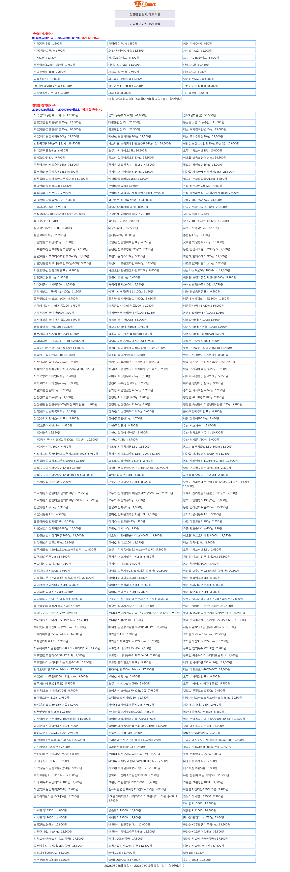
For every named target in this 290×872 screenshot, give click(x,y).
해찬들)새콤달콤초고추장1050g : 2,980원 (60, 460)
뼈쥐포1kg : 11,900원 (121, 852)
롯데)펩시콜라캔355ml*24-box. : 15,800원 (60, 627)
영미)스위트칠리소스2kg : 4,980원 (129, 584)
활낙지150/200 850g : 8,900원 (53, 228)
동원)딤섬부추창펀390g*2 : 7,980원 (130, 249)
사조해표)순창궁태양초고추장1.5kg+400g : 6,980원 (66, 453)
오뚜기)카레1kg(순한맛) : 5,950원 (129, 683)
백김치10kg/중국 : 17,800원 (126, 838)
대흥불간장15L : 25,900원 (124, 122)
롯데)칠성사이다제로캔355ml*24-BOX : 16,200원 (214, 613)
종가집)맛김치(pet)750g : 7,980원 (204, 817)
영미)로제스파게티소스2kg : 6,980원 (56, 584)
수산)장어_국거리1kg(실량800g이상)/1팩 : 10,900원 (66, 439)
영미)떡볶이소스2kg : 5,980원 (201, 577)
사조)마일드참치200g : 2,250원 (202, 521)
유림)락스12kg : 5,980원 (123, 185)
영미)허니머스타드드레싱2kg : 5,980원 (58, 598)
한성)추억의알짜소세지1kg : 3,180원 (56, 418)
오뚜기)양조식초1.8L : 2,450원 (202, 549)
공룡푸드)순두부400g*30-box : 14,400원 (59, 347)
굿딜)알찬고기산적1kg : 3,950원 (54, 242)
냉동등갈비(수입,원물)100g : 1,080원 (131, 305)
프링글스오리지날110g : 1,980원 (128, 697)
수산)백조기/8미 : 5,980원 (199, 425)
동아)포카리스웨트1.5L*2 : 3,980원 (55, 613)
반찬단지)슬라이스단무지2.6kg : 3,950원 (133, 362)
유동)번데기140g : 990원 (123, 528)
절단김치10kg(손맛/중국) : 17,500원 (205, 838)
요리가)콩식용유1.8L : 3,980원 (202, 514)
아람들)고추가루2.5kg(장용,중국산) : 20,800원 (211, 570)
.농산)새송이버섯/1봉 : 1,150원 (53, 85)
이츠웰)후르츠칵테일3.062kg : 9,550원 (207, 535)
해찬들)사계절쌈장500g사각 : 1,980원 (207, 453)
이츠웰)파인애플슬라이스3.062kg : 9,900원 (135, 535)
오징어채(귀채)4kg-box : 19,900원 (129, 214)
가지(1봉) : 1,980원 (45, 57)
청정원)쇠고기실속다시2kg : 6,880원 (131, 556)
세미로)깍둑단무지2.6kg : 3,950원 (129, 376)
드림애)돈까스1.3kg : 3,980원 (126, 256)
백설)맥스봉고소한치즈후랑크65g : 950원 (209, 362)
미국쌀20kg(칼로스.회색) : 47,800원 (56, 115)
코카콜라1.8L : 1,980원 (122, 634)
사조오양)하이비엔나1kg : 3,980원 (55, 376)
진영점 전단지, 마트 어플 (145, 14)
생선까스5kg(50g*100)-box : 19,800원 (207, 270)
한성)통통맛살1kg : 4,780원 (125, 418)
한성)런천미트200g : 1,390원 (126, 542)
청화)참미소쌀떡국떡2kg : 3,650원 (55, 411)
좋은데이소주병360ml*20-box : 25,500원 (59, 739)
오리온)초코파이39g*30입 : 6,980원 (56, 690)
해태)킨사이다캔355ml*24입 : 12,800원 (208, 662)
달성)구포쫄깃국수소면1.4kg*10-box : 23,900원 (138, 467)
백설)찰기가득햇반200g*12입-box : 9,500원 (61, 676)
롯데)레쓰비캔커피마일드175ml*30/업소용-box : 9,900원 (144, 613)
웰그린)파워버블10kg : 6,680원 (53, 185)
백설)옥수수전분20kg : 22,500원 (203, 136)
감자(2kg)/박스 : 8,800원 (123, 57)
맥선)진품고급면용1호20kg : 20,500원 (57, 129)
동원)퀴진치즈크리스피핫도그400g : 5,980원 (62, 256)
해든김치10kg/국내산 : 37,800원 (203, 845)
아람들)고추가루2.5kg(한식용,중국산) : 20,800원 (64, 577)
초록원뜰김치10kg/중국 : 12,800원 (130, 845)
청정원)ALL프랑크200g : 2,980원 (203, 397)
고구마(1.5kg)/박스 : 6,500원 (201, 57)
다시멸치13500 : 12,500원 (199, 803)
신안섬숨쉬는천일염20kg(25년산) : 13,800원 (211, 143)
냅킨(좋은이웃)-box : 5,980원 (52, 761)
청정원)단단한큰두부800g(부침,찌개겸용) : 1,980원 (65, 404)
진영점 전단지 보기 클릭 (145, 23)
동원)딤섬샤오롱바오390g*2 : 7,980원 (207, 249)
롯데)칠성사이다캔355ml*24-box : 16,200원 (61, 620)
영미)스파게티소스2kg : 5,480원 (203, 584)
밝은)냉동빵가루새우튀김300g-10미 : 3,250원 (62, 263)
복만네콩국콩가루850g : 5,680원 (203, 711)
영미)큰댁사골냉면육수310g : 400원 (56, 725)
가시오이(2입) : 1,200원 (197, 50)
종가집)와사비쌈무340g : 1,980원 (204, 390)
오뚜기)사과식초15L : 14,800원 (127, 150)
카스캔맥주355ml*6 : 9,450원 (52, 747)
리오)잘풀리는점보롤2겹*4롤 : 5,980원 (58, 768)
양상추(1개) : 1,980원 (47, 78)
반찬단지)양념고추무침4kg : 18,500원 (132, 831)
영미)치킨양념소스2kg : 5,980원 (54, 591)
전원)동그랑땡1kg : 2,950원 (51, 277)
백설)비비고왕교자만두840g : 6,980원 (132, 263)
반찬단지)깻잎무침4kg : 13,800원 (129, 824)
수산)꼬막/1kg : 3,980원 (123, 439)
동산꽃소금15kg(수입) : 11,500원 (203, 122)
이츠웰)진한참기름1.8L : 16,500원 (129, 446)
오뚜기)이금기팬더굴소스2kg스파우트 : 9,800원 (213, 598)
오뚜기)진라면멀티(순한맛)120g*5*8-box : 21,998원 (66, 500)
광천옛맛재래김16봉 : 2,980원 (202, 704)
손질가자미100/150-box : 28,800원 (205, 206)
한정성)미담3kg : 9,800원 (124, 563)
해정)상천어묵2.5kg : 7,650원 (201, 418)
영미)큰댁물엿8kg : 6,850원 (51, 150)
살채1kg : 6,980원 (194, 852)
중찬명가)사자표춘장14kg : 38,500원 (57, 164)
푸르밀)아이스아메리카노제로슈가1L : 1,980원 (63, 662)
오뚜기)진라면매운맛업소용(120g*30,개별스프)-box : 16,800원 (216, 484)
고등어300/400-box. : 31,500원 (203, 199)
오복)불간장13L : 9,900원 (49, 157)
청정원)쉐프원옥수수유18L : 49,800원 (132, 164)
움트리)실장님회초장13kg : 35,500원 (131, 157)
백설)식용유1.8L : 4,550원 (50, 514)
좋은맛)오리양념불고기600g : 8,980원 (132, 298)
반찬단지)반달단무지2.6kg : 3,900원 (56, 362)
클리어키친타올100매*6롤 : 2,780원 (56, 796)
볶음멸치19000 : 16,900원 (125, 810)
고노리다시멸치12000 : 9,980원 (203, 796)
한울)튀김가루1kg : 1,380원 (125, 507)
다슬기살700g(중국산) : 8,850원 (128, 206)
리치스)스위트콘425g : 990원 (126, 521)
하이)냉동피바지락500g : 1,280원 (55, 284)
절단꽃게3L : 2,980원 (196, 214)
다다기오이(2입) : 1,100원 (124, 64)
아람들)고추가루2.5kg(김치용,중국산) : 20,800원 (138, 570)
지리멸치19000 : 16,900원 (50, 817)
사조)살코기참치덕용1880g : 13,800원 (58, 528)
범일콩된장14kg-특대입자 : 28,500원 (57, 143)
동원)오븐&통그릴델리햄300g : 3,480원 (208, 347)
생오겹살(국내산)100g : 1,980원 (128, 326)
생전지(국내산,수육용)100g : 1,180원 (57, 333)
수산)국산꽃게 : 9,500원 (123, 425)
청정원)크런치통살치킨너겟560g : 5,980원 (209, 277)
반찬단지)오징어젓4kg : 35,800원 (204, 831)
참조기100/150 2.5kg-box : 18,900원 (206, 221)
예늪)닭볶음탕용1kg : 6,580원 (201, 291)
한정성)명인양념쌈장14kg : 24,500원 (131, 171)
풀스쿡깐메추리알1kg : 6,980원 (202, 411)
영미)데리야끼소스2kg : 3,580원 (128, 577)
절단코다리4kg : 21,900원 (50, 235)
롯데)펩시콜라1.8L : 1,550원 (125, 620)
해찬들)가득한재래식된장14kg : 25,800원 (209, 171)
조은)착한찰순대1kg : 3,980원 (52, 390)
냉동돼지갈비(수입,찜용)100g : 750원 (57, 305)
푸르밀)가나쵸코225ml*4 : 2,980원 (130, 648)
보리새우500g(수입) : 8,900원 (52, 852)
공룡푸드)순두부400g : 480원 (201, 340)
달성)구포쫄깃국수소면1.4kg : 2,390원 (58, 467)
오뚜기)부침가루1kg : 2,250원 (52, 481)
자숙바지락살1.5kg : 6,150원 (201, 228)
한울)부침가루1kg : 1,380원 (51, 507)
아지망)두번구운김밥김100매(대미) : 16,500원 (62, 718)
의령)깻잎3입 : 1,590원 (48, 43)
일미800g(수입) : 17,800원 (124, 859)
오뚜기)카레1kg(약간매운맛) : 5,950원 (206, 683)
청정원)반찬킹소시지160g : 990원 (129, 404)
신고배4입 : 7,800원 (195, 92)
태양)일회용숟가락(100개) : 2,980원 (56, 789)
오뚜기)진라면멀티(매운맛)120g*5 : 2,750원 (61, 493)
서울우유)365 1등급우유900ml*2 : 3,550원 (209, 627)
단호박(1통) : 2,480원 (196, 64)
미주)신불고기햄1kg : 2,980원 (127, 355)
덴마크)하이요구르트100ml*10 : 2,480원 (208, 606)
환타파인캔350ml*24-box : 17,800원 (131, 669)
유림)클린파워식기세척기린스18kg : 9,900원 (136, 192)
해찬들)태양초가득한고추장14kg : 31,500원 (61, 178)
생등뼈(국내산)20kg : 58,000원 (127, 319)
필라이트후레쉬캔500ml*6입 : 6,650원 (207, 747)
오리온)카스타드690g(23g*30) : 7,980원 (133, 690)
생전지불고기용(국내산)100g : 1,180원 (58, 291)
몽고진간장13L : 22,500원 (124, 129)
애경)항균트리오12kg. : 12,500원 (128, 178)
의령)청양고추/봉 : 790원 (49, 50)
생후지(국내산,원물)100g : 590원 (203, 333)
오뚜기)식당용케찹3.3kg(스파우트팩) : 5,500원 (137, 549)
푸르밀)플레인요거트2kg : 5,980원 (129, 662)
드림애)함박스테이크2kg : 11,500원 (205, 256)
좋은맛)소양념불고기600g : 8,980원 (56, 298)
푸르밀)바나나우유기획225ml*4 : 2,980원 (134, 655)
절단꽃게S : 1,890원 (46, 221)
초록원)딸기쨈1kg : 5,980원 (125, 732)
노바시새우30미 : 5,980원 (50, 206)
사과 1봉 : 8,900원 (119, 92)
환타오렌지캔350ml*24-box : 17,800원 (58, 669)
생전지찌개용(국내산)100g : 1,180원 (131, 291)
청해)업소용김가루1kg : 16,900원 (204, 725)
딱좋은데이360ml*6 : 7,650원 (201, 732)
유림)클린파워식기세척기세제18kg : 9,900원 (211, 192)
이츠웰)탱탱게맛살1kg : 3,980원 (203, 383)
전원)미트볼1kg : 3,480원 (124, 277)
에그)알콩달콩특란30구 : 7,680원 (54, 199)
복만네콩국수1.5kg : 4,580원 (126, 474)
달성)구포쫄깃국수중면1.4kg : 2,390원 (207, 467)
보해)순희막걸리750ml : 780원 (202, 754)
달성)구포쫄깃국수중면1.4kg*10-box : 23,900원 (63, 474)
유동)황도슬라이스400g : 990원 (203, 528)
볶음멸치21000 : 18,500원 (199, 810)
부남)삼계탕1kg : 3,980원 (124, 676)
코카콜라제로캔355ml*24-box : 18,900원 (134, 641)
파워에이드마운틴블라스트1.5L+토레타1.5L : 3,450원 (67, 648)
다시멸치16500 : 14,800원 (50, 810)
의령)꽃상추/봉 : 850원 (122, 43)
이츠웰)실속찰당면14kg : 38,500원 (204, 157)
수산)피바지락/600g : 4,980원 (52, 446)
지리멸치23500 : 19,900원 (125, 817)
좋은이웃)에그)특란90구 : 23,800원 (130, 199)
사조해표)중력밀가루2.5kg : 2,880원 (205, 474)
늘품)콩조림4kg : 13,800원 (50, 824)
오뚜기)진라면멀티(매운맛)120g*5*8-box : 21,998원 (140, 493)
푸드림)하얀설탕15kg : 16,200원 (203, 164)
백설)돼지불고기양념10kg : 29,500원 (57, 136)
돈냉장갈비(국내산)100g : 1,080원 (204, 312)
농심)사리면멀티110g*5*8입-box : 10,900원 (210, 460)
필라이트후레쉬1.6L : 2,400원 (127, 747)
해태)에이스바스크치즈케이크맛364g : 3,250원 (212, 697)
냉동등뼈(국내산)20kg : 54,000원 (203, 305)
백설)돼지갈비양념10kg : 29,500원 (204, 129)
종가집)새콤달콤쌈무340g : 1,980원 (130, 390)
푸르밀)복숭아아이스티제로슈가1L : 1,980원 (210, 655)
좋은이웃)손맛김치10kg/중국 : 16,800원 (59, 845)
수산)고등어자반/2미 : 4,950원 (53, 425)
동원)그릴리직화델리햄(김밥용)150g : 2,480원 (137, 347)
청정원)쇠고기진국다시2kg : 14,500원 (206, 556)
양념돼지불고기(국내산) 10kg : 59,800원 (59, 340)
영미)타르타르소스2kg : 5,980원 (128, 591)
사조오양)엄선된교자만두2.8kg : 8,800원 (133, 270)
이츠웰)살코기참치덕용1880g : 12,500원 (59, 535)
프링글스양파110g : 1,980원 (51, 697)
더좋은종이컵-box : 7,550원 (200, 761)
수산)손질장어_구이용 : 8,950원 (128, 432)
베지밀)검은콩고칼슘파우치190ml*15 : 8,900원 (137, 627)
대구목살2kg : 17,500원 (123, 228)
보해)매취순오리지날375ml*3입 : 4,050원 (134, 754)
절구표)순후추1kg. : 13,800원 (52, 556)
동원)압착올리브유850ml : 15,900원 (205, 507)
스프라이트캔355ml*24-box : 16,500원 (58, 634)
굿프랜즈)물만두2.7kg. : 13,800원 (204, 242)
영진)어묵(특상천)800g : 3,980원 (128, 383)
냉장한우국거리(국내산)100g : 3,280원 (132, 312)
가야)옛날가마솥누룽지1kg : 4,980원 (131, 704)
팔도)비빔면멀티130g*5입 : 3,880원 (205, 500)
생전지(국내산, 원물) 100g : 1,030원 (205, 326)
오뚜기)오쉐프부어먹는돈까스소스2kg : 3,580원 (138, 598)
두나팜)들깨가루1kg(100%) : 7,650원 (131, 711)
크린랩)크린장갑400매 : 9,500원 (203, 782)
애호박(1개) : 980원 (195, 71)
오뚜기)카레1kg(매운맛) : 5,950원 (54, 683)
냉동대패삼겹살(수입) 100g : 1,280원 (206, 298)
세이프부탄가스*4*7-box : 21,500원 (56, 775)
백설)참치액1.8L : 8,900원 (199, 542)
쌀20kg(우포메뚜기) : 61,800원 (127, 115)
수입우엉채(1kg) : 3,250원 (50, 71)
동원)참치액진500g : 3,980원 (52, 570)
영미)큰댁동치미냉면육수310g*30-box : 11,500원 (214, 718)
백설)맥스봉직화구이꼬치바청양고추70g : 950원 (138, 369)
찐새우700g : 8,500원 (121, 235)
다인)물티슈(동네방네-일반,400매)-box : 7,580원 (138, 761)
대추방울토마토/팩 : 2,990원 (52, 92)
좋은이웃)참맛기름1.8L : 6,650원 (54, 521)
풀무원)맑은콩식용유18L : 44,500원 (56, 171)
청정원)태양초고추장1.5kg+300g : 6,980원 (135, 453)
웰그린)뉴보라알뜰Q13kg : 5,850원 (205, 178)
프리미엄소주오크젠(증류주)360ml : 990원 (135, 739)
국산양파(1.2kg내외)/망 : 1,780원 (54, 64)
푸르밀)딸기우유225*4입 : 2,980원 (204, 648)
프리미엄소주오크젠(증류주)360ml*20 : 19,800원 (213, 739)
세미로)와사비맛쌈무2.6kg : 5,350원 (56, 383)
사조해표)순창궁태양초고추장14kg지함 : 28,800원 (139, 143)
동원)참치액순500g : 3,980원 (201, 563)
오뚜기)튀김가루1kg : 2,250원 (127, 500)
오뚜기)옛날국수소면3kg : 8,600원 (129, 481)
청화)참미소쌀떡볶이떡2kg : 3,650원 (131, 411)
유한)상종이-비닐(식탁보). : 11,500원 (206, 775)
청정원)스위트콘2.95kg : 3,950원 (54, 542)
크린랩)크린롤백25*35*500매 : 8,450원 (133, 782)
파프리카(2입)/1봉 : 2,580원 (125, 78)
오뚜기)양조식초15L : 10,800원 (202, 150)
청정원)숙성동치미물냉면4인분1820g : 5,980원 (212, 404)
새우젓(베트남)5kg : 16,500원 (52, 859)
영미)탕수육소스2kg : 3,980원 (201, 591)
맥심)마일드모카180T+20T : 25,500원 (206, 669)
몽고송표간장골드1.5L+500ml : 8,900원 (208, 446)
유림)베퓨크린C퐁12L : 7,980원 (202, 185)
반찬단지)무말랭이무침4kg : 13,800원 (206, 824)
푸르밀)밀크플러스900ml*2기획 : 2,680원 (59, 655)
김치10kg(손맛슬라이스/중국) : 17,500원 (59, 838)
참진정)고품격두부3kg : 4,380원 (54, 397)
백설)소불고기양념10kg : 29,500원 (130, 136)
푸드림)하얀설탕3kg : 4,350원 (52, 563)
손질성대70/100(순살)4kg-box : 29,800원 (59, 214)
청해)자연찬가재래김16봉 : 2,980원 (56, 732)
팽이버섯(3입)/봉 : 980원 (198, 78)
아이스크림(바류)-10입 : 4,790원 (203, 284)
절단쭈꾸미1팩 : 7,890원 (123, 221)
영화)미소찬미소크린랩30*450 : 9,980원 (133, 775)
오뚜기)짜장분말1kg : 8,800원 (201, 676)
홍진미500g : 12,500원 (197, 859)
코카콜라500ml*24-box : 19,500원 (204, 634)
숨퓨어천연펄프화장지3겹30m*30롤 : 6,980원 (137, 789)
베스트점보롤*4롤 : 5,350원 (200, 768)
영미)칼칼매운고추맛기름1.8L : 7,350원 (132, 514)
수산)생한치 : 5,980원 (47, 432)
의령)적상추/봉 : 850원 (197, 43)
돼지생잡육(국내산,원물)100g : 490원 (57, 319)
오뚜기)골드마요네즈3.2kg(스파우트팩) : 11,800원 (65, 549)
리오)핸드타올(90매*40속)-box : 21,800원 (134, 768)
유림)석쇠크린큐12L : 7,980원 (52, 192)
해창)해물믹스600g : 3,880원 (126, 284)
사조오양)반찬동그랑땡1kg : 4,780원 (56, 270)
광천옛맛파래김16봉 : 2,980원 (53, 711)
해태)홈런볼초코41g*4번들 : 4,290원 (57, 704)
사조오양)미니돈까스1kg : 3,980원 (204, 263)
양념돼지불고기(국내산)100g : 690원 (131, 340)
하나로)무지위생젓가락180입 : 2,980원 (58, 782)
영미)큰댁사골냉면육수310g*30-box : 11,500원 (138, 725)
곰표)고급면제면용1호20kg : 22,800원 (57, 122)
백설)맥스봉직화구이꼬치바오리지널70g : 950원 (64, 369)
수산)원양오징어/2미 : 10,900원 (203, 432)
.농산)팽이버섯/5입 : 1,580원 (126, 50)
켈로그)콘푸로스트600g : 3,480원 (204, 690)
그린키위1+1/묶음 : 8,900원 (200, 85)
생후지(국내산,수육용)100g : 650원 (130, 333)
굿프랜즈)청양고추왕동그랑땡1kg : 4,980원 (61, 249)
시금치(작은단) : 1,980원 (123, 71)
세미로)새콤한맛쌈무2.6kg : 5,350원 (205, 376)
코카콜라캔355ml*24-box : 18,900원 (206, 641)
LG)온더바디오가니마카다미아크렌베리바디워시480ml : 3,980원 (143, 798)
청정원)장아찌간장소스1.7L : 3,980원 (131, 606)
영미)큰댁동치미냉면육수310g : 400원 (132, 718)
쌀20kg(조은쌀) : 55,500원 (199, 115)
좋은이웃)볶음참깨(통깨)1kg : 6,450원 (57, 606)
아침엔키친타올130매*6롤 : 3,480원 (205, 789)
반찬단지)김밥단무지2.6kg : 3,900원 (205, 355)
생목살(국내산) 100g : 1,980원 (202, 319)
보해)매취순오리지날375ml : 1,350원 (57, 754)
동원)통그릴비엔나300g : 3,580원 (55, 355)
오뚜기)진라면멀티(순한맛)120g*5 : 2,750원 (210, 493)
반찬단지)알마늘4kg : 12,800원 (53, 831)
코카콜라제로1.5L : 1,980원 (51, 641)
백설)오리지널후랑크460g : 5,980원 (205, 369)
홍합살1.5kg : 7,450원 (196, 235)
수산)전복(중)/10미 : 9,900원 (201, 439)
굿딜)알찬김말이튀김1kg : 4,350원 (129, 242)
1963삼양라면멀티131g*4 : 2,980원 (130, 460)
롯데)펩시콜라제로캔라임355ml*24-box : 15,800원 (214, 620)
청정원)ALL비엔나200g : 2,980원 (128, 397)
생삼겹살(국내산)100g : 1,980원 (53, 326)
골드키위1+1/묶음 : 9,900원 (126, 85)
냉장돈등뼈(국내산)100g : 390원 (54, 312)
